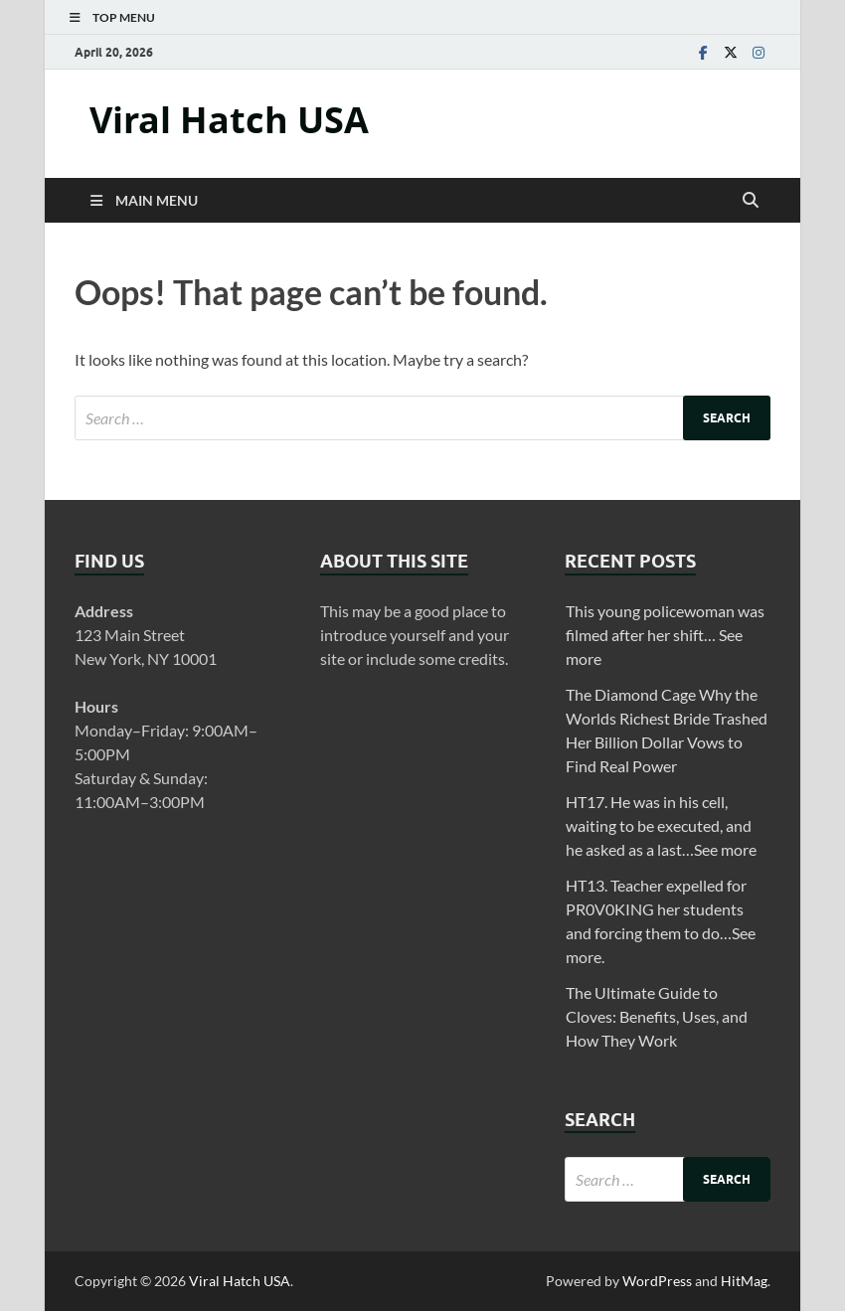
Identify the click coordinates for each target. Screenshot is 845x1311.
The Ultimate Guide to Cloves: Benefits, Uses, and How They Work (657, 1016)
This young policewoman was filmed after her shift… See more (665, 634)
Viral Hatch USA (229, 119)
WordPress (657, 1280)
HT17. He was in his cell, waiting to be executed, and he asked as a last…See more (661, 825)
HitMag (744, 1280)
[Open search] (750, 201)
